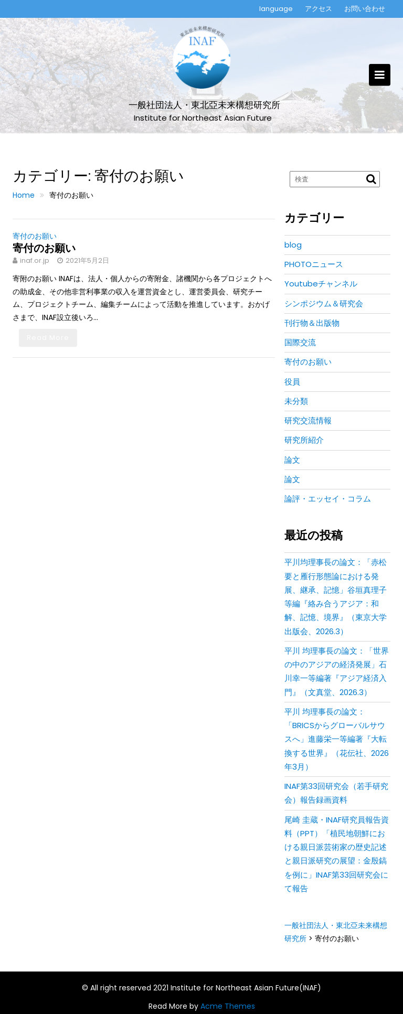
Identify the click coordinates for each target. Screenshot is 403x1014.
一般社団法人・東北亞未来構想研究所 (204, 105)
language (276, 9)
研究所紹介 (304, 439)
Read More (48, 338)
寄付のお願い (35, 236)
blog (293, 244)
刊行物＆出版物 (312, 322)
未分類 (296, 401)
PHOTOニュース (313, 264)
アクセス (318, 9)
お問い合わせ (364, 9)
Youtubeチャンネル (320, 283)
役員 (292, 381)
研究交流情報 (308, 420)
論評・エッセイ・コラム (327, 498)
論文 (292, 459)
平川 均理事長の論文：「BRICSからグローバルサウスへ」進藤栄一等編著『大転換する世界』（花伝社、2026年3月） (336, 739)
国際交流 (300, 342)
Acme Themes (227, 1006)
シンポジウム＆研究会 (323, 303)
